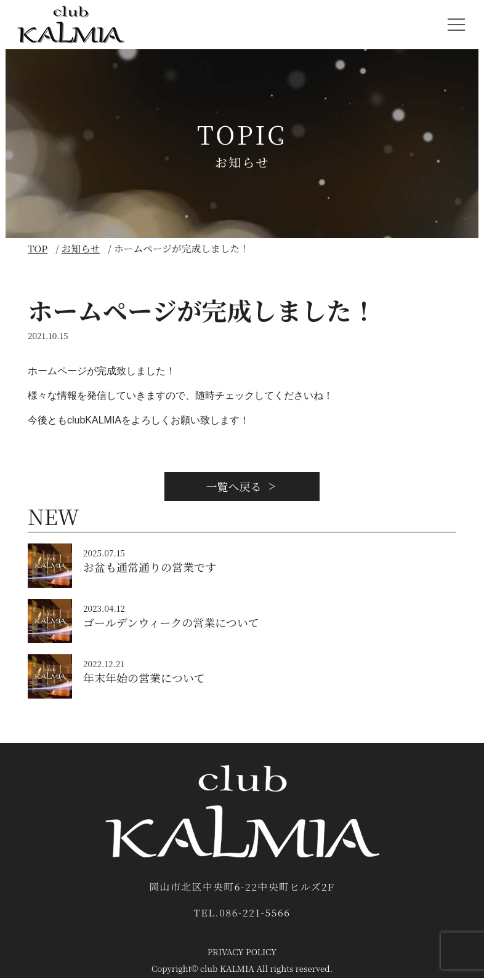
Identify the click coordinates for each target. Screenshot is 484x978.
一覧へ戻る (242, 486)
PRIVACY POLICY (242, 951)
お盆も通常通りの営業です (149, 567)
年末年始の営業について (144, 678)
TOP (37, 248)
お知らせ (81, 248)
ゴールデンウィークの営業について (171, 622)
